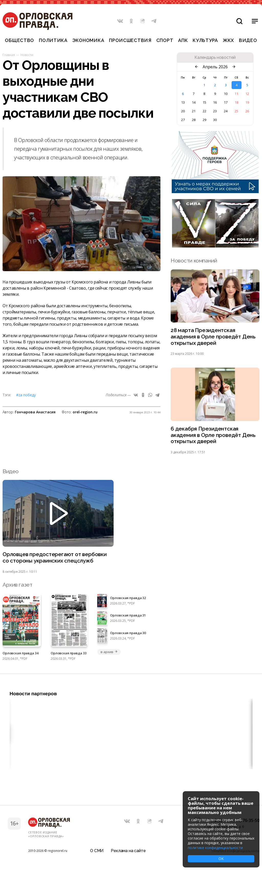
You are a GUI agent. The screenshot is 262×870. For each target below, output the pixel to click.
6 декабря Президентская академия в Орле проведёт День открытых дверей (213, 435)
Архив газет (17, 585)
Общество (19, 40)
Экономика (88, 40)
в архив (109, 652)
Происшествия (130, 40)
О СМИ (97, 850)
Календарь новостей (215, 58)
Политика (53, 40)
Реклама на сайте (128, 850)
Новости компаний (194, 260)
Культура (205, 40)
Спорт (164, 40)
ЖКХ (228, 40)
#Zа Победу (26, 394)
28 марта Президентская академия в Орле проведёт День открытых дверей (213, 336)
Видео (248, 40)
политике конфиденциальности (215, 847)
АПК (183, 40)
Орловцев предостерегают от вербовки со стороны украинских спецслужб (55, 558)
